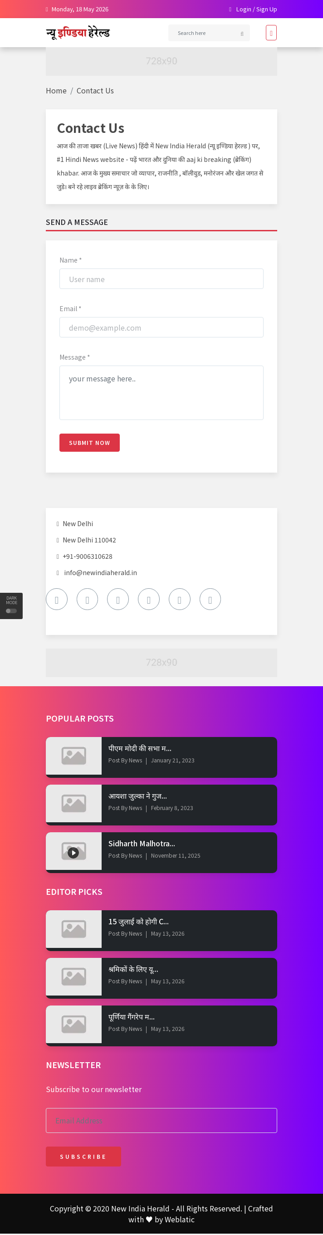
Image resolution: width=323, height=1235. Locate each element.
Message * (74, 357)
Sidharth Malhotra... (141, 844)
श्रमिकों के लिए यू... (133, 970)
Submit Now (89, 443)
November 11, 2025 (176, 856)
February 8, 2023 (172, 809)
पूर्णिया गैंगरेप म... (131, 1017)
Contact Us (95, 90)
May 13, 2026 (168, 934)
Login (243, 9)
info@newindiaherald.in (100, 572)
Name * (70, 260)
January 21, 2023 (173, 761)
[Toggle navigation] (268, 33)
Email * (70, 308)
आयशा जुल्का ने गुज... (137, 796)
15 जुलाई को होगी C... (138, 922)
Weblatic (180, 1220)
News (134, 761)
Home (56, 90)
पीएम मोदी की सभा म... (139, 748)
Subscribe (83, 1158)
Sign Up (266, 9)
